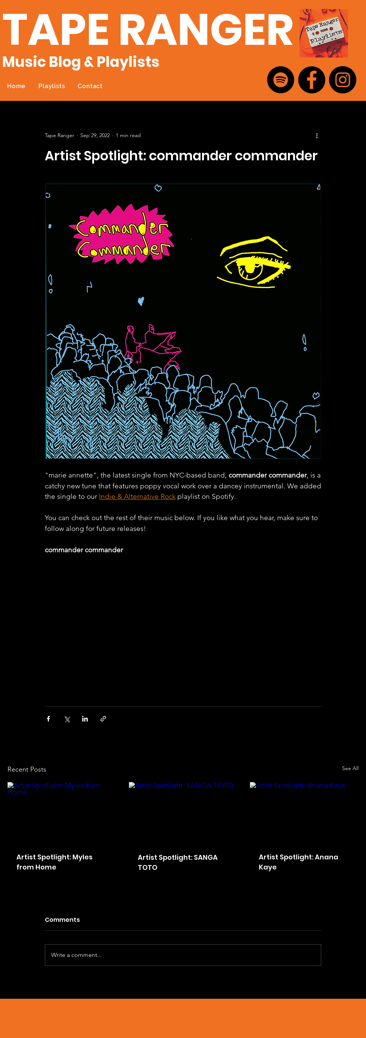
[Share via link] (103, 718)
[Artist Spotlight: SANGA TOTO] (183, 812)
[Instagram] (342, 79)
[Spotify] (280, 79)
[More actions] (316, 135)
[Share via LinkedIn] (85, 718)
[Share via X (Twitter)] (66, 718)
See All (350, 768)
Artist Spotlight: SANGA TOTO (178, 862)
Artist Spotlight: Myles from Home (54, 862)
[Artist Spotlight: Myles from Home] (61, 812)
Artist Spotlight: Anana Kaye (298, 862)
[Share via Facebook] (48, 718)
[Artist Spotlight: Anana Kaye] (304, 812)
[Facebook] (311, 79)
